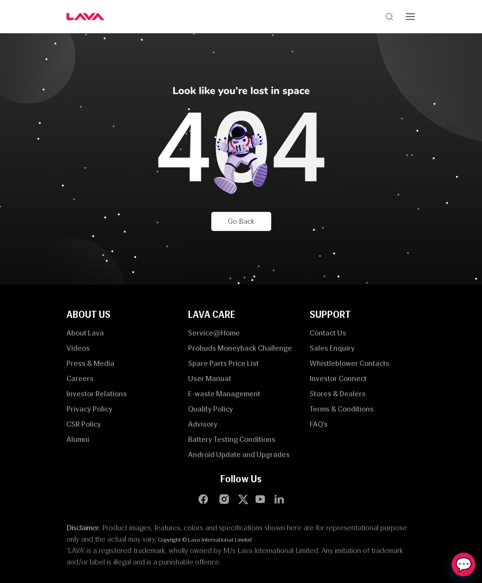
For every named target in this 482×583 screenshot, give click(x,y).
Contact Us (328, 332)
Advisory (202, 424)
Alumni (77, 439)
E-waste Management (224, 393)
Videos (78, 348)
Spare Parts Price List (223, 363)
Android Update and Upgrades (239, 454)
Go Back (241, 221)
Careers (80, 378)
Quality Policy (210, 408)
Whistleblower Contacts (349, 363)
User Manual (209, 378)
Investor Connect (338, 378)
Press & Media (90, 363)
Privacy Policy (89, 408)
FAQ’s (319, 424)
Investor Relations (96, 393)
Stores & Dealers (338, 393)
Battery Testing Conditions (231, 439)
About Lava (85, 332)
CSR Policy (83, 424)
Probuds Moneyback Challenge (240, 348)
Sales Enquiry (332, 348)
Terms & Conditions (342, 408)
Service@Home (214, 332)
